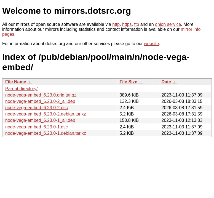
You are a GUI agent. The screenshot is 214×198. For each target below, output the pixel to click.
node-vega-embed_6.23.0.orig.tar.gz (40, 95)
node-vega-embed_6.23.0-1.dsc (36, 127)
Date (166, 81)
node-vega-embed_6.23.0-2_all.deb (40, 101)
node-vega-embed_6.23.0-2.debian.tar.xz (45, 114)
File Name (15, 81)
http (116, 24)
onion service (168, 24)
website (151, 43)
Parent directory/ (21, 88)
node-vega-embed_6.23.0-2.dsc (36, 107)
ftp (136, 24)
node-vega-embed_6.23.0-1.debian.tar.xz (45, 133)
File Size (128, 81)
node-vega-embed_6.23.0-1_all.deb (40, 120)
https (127, 24)
